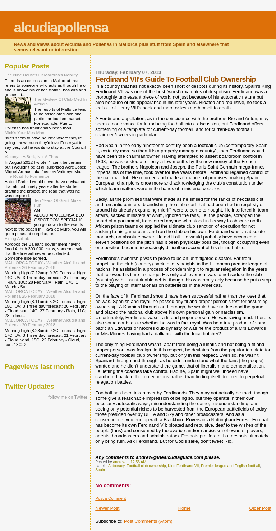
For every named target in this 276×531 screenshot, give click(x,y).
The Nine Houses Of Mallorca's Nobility (41, 74)
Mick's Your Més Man (24, 132)
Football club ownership (146, 466)
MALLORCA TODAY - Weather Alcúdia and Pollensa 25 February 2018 (45, 293)
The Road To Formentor (27, 176)
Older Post (260, 508)
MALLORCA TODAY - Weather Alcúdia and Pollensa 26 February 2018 (45, 265)
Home (184, 508)
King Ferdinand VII (183, 466)
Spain (100, 470)
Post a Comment (110, 498)
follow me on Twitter (67, 397)
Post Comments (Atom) (148, 521)
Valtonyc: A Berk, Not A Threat (33, 156)
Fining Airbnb (17, 238)
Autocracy (116, 466)
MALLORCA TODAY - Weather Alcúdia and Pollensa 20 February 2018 (45, 322)
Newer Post (107, 508)
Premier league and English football (230, 466)
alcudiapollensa (61, 27)
